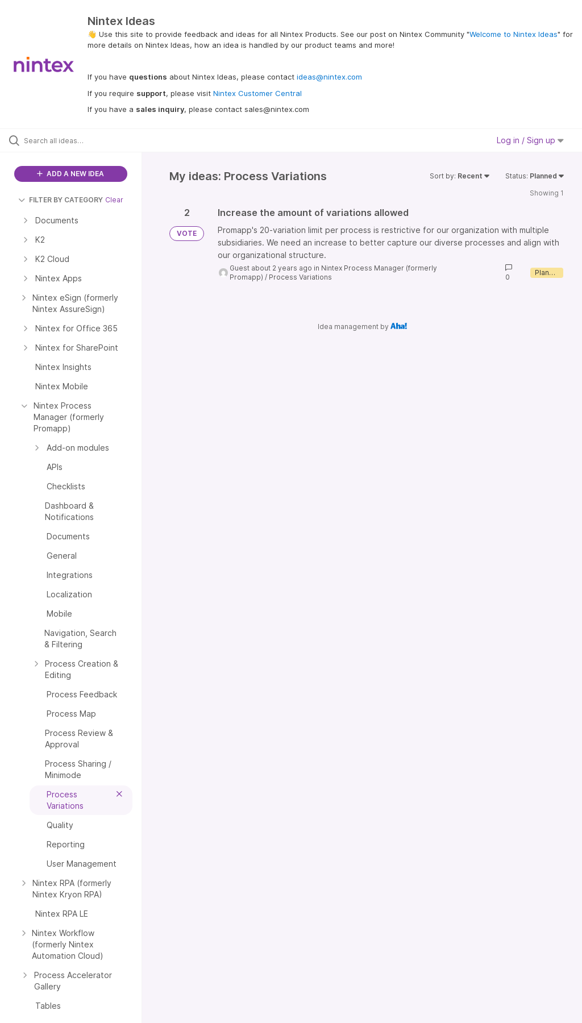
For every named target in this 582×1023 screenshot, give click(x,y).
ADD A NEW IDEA (70, 173)
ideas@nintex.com (329, 76)
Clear (114, 200)
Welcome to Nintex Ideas (513, 34)
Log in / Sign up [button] (530, 140)
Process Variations (300, 277)
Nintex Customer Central (257, 93)
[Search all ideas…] (76, 140)
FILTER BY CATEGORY (60, 200)
